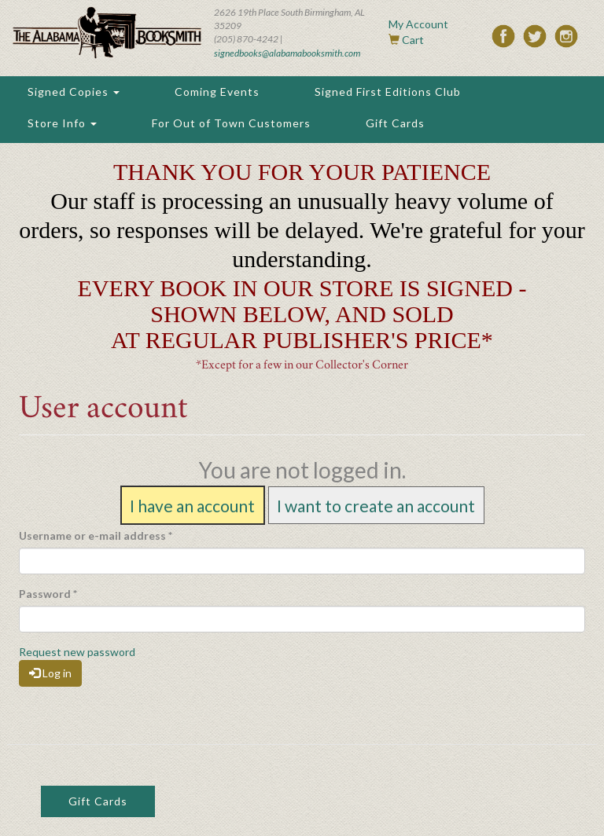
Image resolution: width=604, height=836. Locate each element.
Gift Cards (395, 123)
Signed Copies (74, 91)
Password (48, 593)
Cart (413, 39)
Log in (50, 673)
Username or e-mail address (95, 535)
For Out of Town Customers (231, 123)
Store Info (62, 123)
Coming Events (217, 91)
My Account (418, 24)
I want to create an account (376, 505)
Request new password (77, 651)
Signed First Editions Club (388, 91)
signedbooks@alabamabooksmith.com (287, 53)
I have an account (192, 505)
